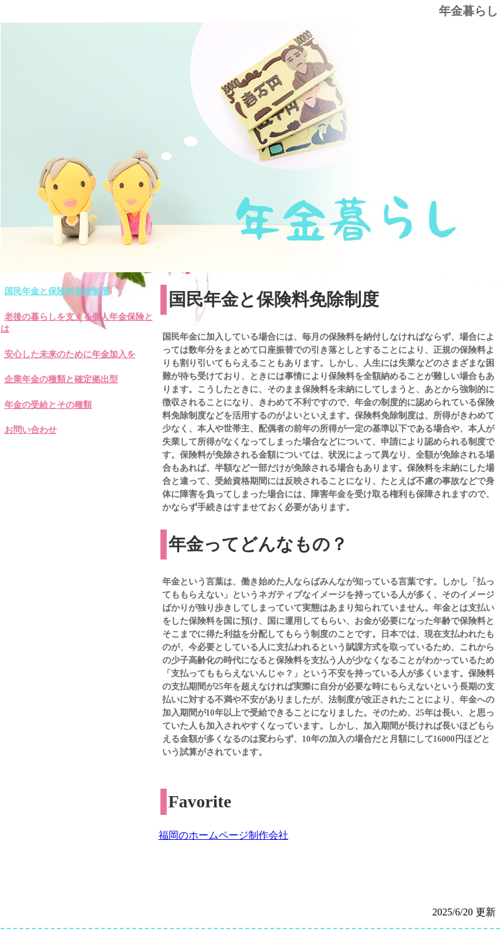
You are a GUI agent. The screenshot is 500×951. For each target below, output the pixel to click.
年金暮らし (468, 10)
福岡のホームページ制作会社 (223, 835)
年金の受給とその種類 (48, 405)
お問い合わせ (30, 430)
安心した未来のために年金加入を (69, 354)
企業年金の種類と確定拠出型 (61, 379)
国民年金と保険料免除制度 (56, 291)
